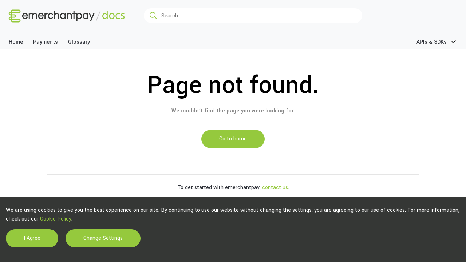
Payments (45, 42)
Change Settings (103, 238)
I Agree (32, 238)
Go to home (233, 139)
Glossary (79, 42)
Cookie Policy (55, 219)
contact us (275, 187)
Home (16, 42)
